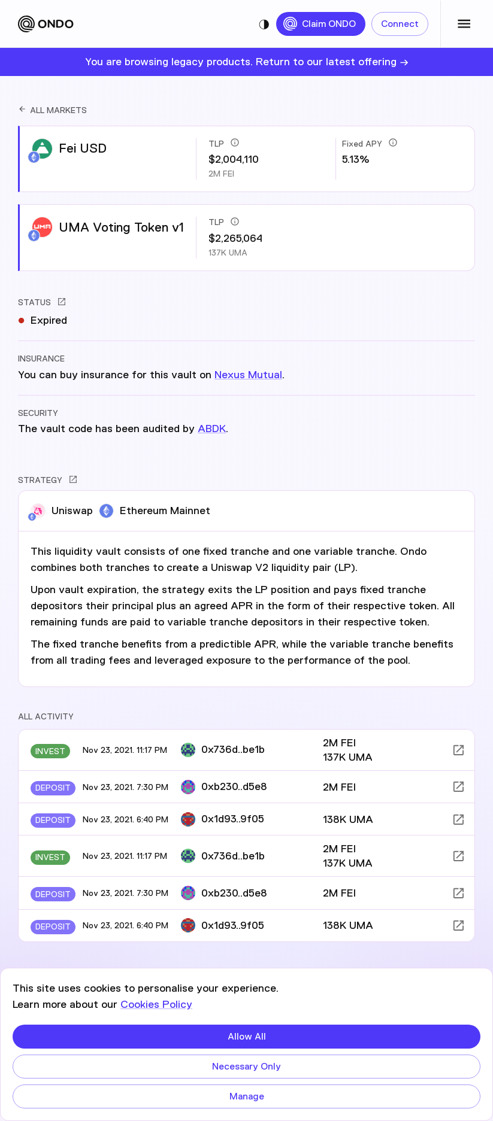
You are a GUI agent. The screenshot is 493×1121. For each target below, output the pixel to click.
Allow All (246, 1037)
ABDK (212, 429)
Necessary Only (246, 1066)
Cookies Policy (156, 1004)
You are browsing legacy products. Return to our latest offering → (247, 62)
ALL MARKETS (52, 110)
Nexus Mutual (248, 375)
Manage (246, 1096)
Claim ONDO (320, 24)
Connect (400, 24)
